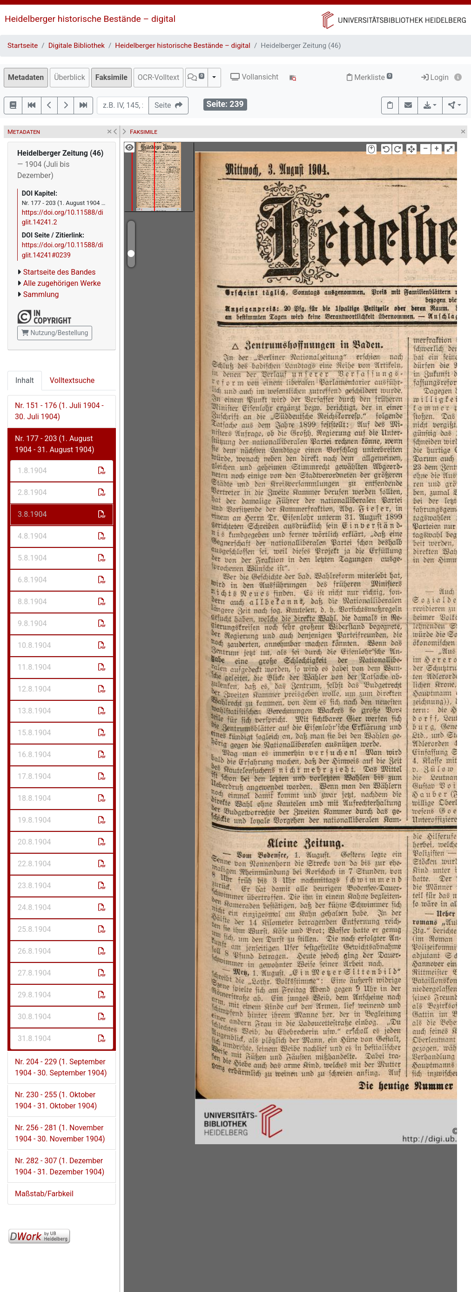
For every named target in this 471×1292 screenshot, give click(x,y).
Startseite (22, 45)
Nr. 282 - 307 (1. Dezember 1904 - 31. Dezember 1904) (59, 1166)
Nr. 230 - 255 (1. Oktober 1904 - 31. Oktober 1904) (56, 1100)
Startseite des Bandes (59, 272)
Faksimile (111, 77)
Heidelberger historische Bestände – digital (90, 18)
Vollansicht (254, 77)
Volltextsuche (72, 380)
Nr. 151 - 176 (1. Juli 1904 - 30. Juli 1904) (59, 411)
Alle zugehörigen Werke (62, 283)
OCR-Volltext (158, 77)
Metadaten (26, 77)
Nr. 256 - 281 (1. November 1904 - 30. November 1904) (60, 1133)
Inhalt (24, 380)
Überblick (69, 77)
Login (435, 77)
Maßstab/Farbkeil (44, 1193)
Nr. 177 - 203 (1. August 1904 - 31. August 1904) (54, 444)
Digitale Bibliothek (76, 45)
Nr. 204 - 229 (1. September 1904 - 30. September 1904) (61, 1067)
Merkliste (369, 77)
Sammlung (41, 294)
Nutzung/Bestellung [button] (54, 332)
